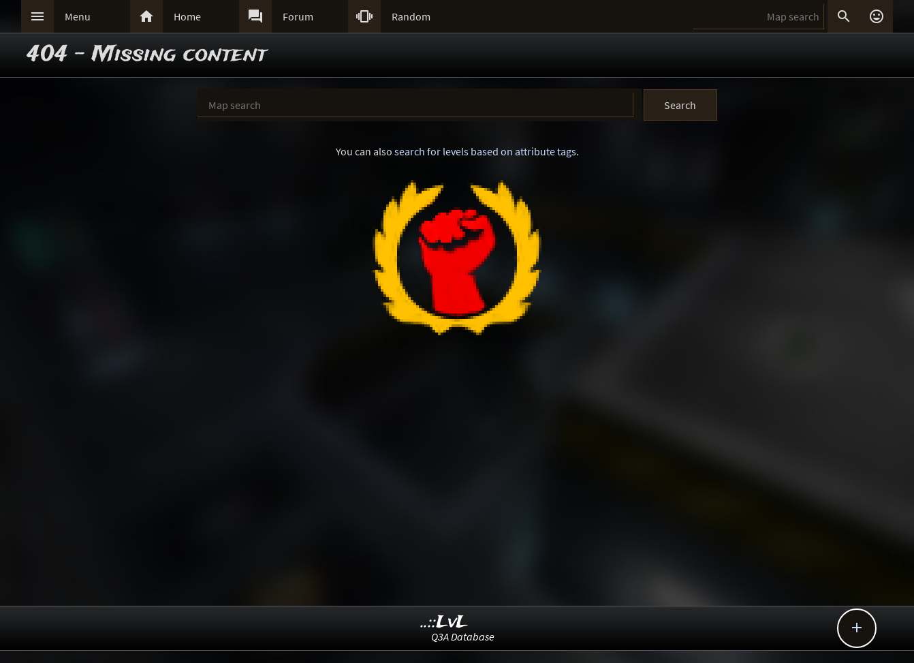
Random (411, 16)
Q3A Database (462, 636)
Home (187, 16)
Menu (78, 16)
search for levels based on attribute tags (485, 151)
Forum (298, 16)
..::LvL (444, 622)
